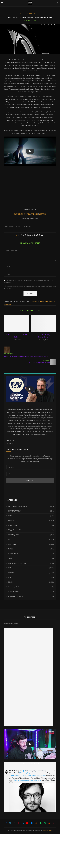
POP (31, 568)
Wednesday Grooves (31, 596)
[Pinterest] (18, 823)
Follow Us (9, 443)
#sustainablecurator (12, 226)
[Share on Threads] (39, 235)
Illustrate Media (47, 830)
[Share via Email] (42, 235)
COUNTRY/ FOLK (31, 511)
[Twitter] (10, 823)
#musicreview (15, 775)
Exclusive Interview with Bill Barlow (16, 336)
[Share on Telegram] (35, 235)
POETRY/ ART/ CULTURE (31, 563)
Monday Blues (31, 554)
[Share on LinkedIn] (28, 235)
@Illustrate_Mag (30, 771)
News (31, 558)
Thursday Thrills (31, 587)
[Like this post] (18, 235)
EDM (31, 516)
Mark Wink (27, 226)
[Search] (58, 3)
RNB (31, 577)
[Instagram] (14, 823)
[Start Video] (30, 151)
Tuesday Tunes (31, 592)
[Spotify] (41, 823)
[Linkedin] (23, 823)
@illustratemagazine (11, 624)
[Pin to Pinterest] (25, 235)
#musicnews (40, 775)
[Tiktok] (53, 823)
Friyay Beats (31, 525)
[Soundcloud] (36, 823)
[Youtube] (27, 823)
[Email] (31, 823)
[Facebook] (6, 823)
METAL (31, 549)
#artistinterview (28, 775)
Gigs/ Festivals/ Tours (31, 530)
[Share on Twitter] (23, 235)
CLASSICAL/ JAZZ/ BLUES (31, 506)
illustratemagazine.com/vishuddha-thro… (27, 780)
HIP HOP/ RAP (31, 535)
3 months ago (42, 771)
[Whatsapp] (45, 823)
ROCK (31, 582)
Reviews (31, 573)
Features (31, 520)
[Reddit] (49, 823)
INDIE (31, 539)
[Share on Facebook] (21, 235)
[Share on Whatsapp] (32, 235)
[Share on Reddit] (30, 235)
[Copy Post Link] (37, 235)
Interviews (31, 544)
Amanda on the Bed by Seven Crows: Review (43, 336)
